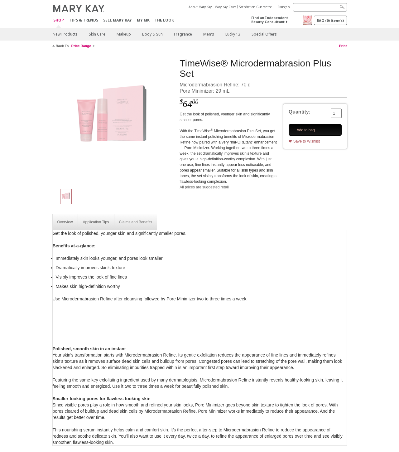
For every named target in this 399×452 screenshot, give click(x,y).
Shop (58, 20)
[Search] (320, 7)
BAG (330, 20)
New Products (65, 34)
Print (343, 46)
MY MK (143, 20)
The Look (164, 20)
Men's (208, 34)
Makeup (124, 34)
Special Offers (264, 34)
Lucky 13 (232, 34)
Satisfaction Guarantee (255, 7)
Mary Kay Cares (225, 7)
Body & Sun (152, 34)
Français (284, 7)
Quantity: (299, 111)
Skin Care (97, 34)
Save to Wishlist (306, 141)
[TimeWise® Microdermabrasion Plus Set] (114, 120)
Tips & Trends (83, 20)
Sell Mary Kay (117, 20)
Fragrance (183, 34)
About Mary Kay (200, 7)
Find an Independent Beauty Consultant (269, 20)
